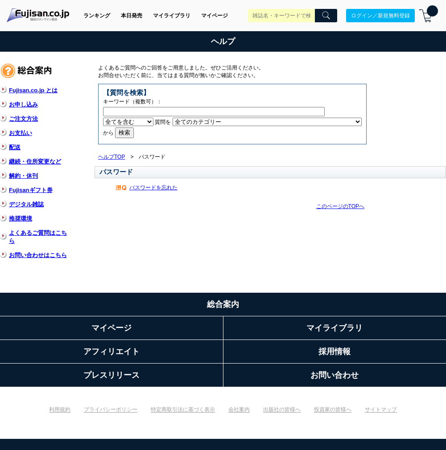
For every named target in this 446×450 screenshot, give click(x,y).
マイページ (214, 15)
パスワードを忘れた (153, 187)
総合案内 (223, 304)
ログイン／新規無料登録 (380, 15)
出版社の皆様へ (282, 409)
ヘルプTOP (111, 157)
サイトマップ (381, 409)
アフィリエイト (111, 351)
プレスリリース (111, 375)
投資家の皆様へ (332, 409)
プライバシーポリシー (110, 409)
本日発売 (131, 15)
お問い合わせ (334, 375)
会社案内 (239, 409)
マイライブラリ (171, 15)
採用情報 (334, 351)
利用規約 (59, 409)
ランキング (96, 15)
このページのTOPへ (340, 206)
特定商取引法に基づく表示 (183, 409)
